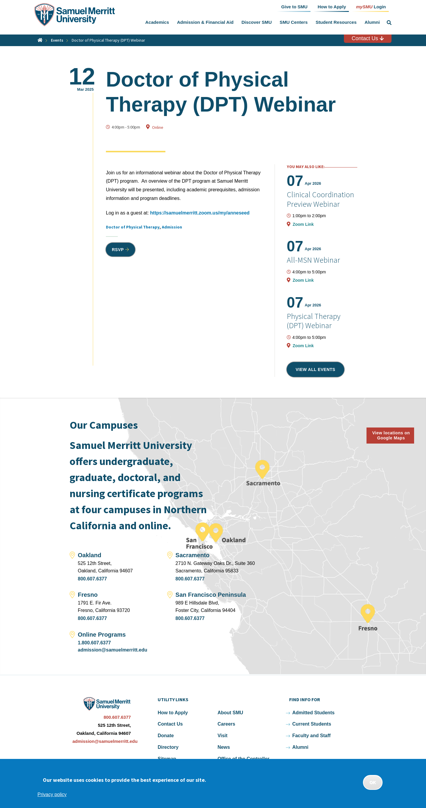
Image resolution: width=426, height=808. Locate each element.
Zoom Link (303, 224)
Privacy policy (52, 794)
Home (40, 40)
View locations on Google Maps (391, 435)
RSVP (118, 249)
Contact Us (368, 38)
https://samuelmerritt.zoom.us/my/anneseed (200, 212)
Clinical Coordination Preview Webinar (320, 199)
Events (57, 40)
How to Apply (173, 712)
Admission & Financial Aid (205, 22)
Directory (168, 747)
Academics (157, 22)
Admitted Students (313, 712)
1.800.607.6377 (94, 642)
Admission (172, 227)
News (223, 747)
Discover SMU (257, 22)
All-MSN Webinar (313, 260)
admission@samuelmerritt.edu (112, 649)
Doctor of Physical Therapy (132, 227)
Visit (222, 735)
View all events (316, 369)
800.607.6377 (92, 578)
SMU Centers (294, 22)
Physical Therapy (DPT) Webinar (313, 320)
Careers (226, 723)
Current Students (311, 723)
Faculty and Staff (311, 735)
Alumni (372, 22)
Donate (166, 735)
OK (372, 782)
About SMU (230, 712)
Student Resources (336, 22)
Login (371, 6)
